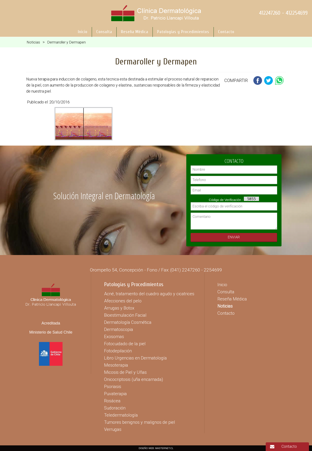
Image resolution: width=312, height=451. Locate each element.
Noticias (33, 42)
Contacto (289, 446)
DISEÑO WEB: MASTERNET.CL (156, 448)
